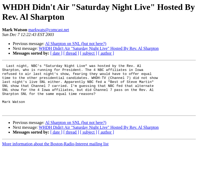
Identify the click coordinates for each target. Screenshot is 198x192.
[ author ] (106, 53)
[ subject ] (88, 53)
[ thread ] (71, 53)
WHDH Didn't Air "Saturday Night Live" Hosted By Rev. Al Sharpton (99, 48)
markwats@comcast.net (48, 29)
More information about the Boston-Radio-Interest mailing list (55, 153)
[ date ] (56, 53)
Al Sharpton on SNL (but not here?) (75, 43)
